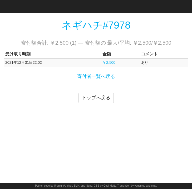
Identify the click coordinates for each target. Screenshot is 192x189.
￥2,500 (108, 62)
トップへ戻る (96, 97)
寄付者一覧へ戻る (96, 76)
